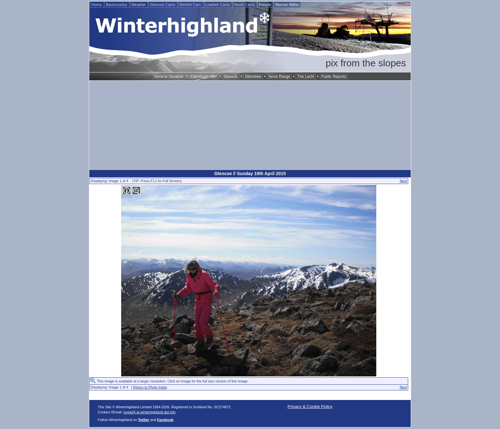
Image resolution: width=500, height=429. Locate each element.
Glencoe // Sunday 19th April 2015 (250, 173)
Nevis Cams (245, 5)
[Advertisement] (250, 125)
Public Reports (333, 76)
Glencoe (231, 76)
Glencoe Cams (163, 5)
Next (403, 181)
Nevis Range (279, 76)
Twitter (143, 420)
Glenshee (253, 76)
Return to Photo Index (150, 387)
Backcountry (117, 5)
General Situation (168, 76)
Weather (139, 5)
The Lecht (305, 76)
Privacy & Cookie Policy (310, 406)
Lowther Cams (218, 5)
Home (97, 5)
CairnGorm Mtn (203, 76)
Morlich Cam (191, 5)
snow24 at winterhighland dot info (149, 412)
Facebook (165, 420)
